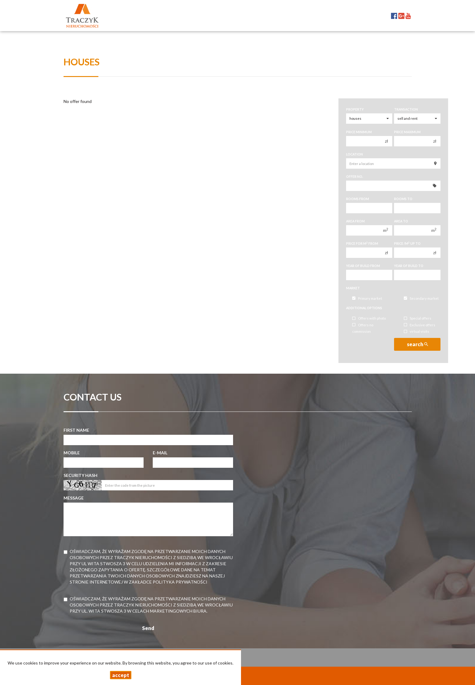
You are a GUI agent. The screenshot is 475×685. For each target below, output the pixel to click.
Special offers (417, 319)
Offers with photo (369, 319)
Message (74, 497)
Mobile (72, 452)
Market (353, 288)
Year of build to (408, 266)
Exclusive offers (419, 325)
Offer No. (354, 176)
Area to (401, 221)
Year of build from (363, 266)
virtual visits (416, 332)
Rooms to (403, 199)
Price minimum (359, 132)
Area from (355, 221)
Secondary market (421, 298)
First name (76, 430)
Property (355, 109)
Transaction (406, 109)
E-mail (160, 452)
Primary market (367, 298)
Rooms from (357, 199)
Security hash (80, 475)
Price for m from (362, 243)
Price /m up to (407, 243)
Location (354, 154)
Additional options (364, 308)
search (417, 344)
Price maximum (407, 132)
